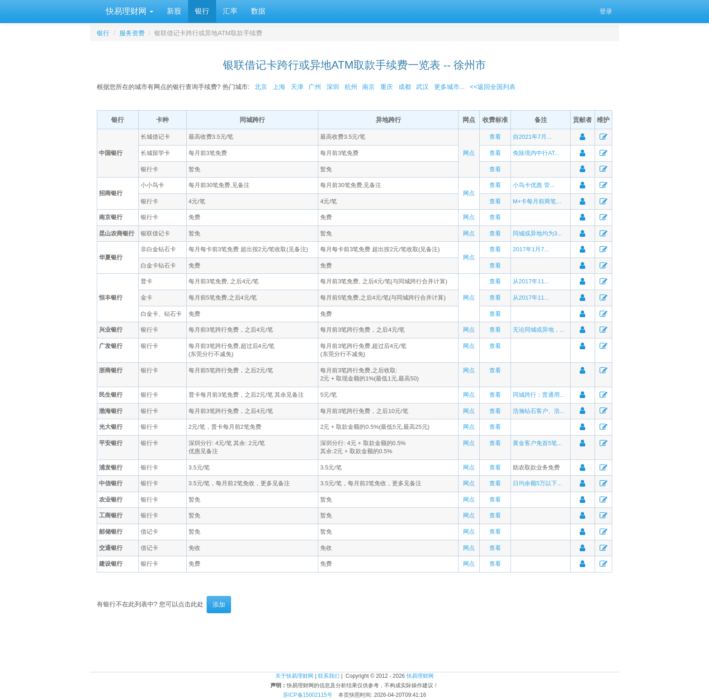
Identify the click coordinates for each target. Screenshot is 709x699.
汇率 (230, 11)
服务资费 (132, 33)
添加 (219, 604)
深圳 (332, 86)
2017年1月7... (531, 249)
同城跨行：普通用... (539, 394)
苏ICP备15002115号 (307, 695)
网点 (469, 153)
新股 (174, 11)
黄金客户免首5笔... (537, 443)
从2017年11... (531, 281)
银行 (202, 11)
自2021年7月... (532, 136)
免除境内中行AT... (536, 153)
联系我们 (329, 676)
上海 (279, 86)
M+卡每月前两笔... (537, 201)
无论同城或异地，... (539, 329)
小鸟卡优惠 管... (533, 185)
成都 (404, 86)
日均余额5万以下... (537, 483)
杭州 (351, 86)
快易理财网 (128, 11)
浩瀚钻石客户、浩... (539, 411)
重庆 (386, 86)
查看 (495, 136)
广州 (314, 86)
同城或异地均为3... (537, 233)
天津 (297, 86)
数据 (258, 11)
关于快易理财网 (294, 676)
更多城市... (447, 86)
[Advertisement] (354, 642)
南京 (368, 86)
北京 (261, 86)
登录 (606, 11)
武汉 (422, 86)
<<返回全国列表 (492, 86)
